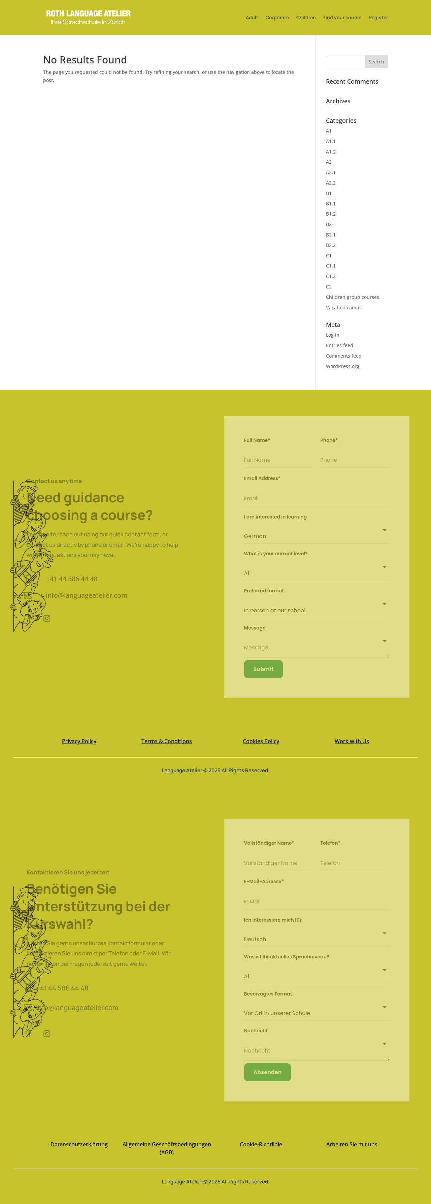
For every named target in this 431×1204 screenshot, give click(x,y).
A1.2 (331, 151)
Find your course (342, 18)
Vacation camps (344, 307)
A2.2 (331, 182)
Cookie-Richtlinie (261, 1144)
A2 (329, 162)
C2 (329, 286)
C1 (329, 255)
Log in (332, 335)
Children (306, 18)
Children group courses (352, 297)
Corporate (277, 18)
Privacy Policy (79, 741)
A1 (329, 131)
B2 (329, 224)
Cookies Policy (261, 741)
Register (378, 18)
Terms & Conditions (166, 741)
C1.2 (331, 276)
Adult (252, 18)
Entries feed (339, 345)
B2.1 (331, 234)
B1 (329, 193)
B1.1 (331, 203)
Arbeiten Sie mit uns (351, 1144)
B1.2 (331, 214)
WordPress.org (342, 366)
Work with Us (352, 741)
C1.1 (331, 265)
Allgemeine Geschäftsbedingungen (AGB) (167, 1148)
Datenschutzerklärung (79, 1144)
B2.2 (331, 245)
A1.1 (331, 141)
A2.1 (331, 172)
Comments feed (344, 356)
